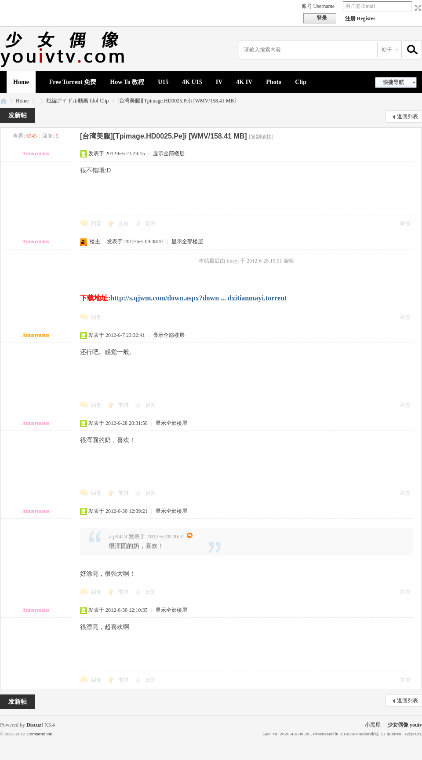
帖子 (387, 50)
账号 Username (318, 6)
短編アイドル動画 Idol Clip (77, 101)
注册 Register (360, 18)
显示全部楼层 (169, 153)
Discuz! (34, 725)
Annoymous (35, 153)
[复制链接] (261, 137)
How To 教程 (127, 82)
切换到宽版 (417, 8)
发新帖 (17, 115)
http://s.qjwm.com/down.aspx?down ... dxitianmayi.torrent (198, 298)
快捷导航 (393, 82)
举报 (405, 223)
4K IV (244, 82)
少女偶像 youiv (3, 101)
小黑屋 (373, 725)
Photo (273, 82)
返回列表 (407, 116)
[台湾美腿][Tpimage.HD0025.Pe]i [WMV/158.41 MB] (176, 101)
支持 (124, 223)
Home (21, 82)
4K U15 (192, 82)
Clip (300, 82)
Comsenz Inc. (39, 733)
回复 (96, 223)
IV (219, 82)
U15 (163, 82)
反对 (151, 223)
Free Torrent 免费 (73, 82)
